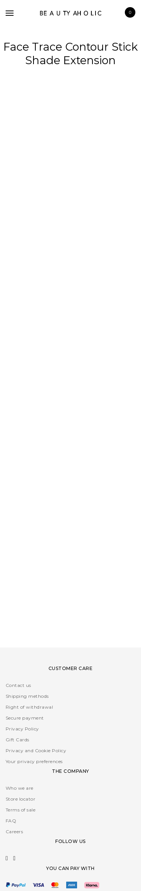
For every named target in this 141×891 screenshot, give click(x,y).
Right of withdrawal (29, 707)
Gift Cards (17, 739)
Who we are (19, 788)
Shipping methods (27, 696)
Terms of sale (20, 810)
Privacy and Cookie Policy (36, 750)
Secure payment (25, 718)
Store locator (20, 799)
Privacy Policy (22, 729)
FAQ (11, 820)
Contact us (18, 685)
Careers (14, 831)
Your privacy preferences (34, 761)
